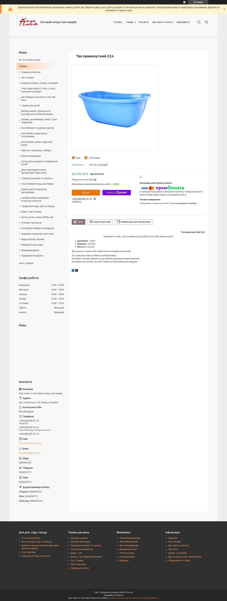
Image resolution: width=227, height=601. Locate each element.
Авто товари (26, 263)
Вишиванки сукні (128, 549)
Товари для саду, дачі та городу (38, 206)
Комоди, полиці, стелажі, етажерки (39, 83)
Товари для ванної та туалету (36, 178)
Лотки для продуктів (82, 549)
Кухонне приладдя (31, 156)
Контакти (143, 22)
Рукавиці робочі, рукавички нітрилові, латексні (35, 199)
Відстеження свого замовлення (184, 556)
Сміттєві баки (29, 552)
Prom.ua (129, 592)
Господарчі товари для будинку (37, 228)
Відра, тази (76, 553)
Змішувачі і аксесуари (32, 244)
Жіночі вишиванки (128, 541)
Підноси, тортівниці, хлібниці (36, 150)
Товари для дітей (30, 105)
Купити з (116, 192)
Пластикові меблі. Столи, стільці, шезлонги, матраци (38, 90)
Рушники (123, 560)
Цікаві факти (183, 22)
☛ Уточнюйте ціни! (29, 59)
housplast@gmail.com (30, 453)
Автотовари (27, 77)
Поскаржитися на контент (120, 598)
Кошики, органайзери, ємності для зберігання (39, 121)
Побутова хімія (78, 564)
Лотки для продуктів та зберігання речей (39, 163)
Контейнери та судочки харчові (37, 128)
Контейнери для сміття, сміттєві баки (38, 98)
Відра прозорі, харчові (32, 239)
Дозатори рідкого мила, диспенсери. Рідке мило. (34, 171)
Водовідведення (30, 250)
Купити (86, 192)
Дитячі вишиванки (128, 545)
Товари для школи (31, 72)
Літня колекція (126, 553)
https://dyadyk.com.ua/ (30, 443)
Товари (129, 22)
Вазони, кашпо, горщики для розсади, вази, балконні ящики (37, 112)
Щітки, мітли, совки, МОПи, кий (37, 217)
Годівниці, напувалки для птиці (37, 233)
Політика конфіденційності (146, 598)
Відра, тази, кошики (31, 211)
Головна (118, 22)
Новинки (172, 538)
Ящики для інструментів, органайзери (34, 191)
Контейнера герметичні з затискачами (34, 135)
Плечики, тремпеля (31, 222)
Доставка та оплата (162, 22)
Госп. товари (77, 560)
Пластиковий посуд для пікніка (37, 184)
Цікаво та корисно (177, 553)
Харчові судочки (79, 538)
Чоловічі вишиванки (129, 538)
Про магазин (174, 541)
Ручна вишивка (127, 556)
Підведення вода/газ (32, 255)
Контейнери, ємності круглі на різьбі (36, 143)
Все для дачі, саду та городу (36, 541)
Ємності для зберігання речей (86, 556)
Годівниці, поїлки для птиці (36, 556)
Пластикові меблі (31, 538)
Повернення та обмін (179, 560)
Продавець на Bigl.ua (113, 595)
